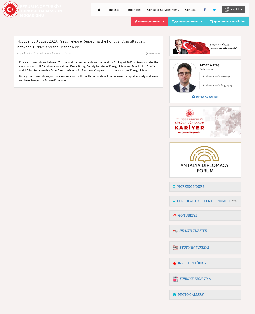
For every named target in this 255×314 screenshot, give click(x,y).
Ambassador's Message (216, 76)
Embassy (115, 10)
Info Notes (134, 10)
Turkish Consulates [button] (205, 96)
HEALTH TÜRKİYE (193, 230)
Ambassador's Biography (217, 85)
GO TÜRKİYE (187, 215)
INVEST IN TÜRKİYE (191, 263)
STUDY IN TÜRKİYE (194, 247)
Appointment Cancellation (227, 21)
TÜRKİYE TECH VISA (195, 278)
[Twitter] (214, 9)
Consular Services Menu (163, 10)
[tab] (205, 187)
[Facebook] (204, 9)
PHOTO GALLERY (188, 294)
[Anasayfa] (99, 9)
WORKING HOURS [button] (188, 186)
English (233, 9)
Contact (190, 10)
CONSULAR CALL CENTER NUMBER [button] (205, 201)
